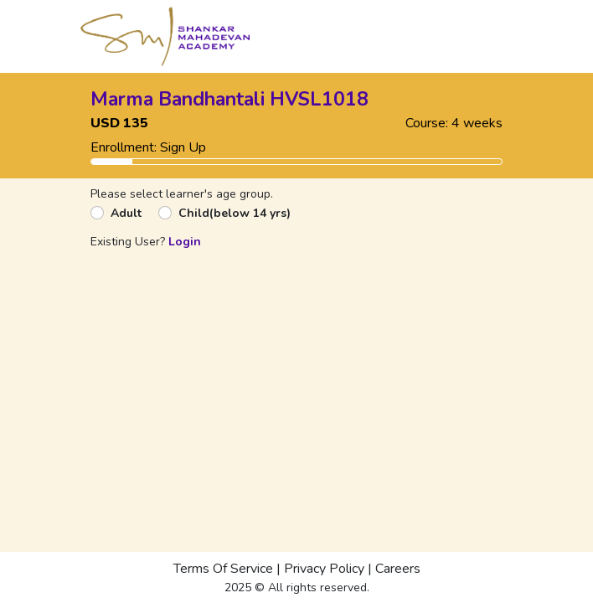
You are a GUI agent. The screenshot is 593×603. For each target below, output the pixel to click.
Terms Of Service (223, 568)
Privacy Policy (324, 568)
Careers (397, 568)
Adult (126, 213)
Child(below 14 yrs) (234, 213)
